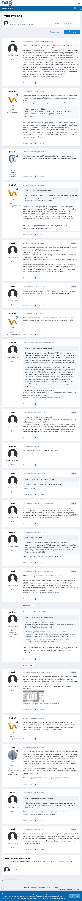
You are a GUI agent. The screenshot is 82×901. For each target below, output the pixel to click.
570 (13, 361)
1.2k (13, 170)
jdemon (12, 343)
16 (12, 630)
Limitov (12, 612)
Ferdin (12, 152)
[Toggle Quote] (26, 190)
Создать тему (55, 32)
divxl (12, 793)
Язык (26, 887)
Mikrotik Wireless (29, 24)
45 (13, 551)
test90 (12, 532)
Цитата (41, 83)
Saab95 (12, 91)
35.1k (12, 110)
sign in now (50, 861)
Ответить (72, 32)
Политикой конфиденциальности (52, 898)
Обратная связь (44, 887)
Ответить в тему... (21, 870)
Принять (75, 896)
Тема (33, 887)
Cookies (55, 887)
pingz (12, 747)
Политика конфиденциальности (68, 889)
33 (13, 60)
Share (56, 23)
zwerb (17, 22)
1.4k (13, 766)
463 (13, 811)
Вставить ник (27, 83)
